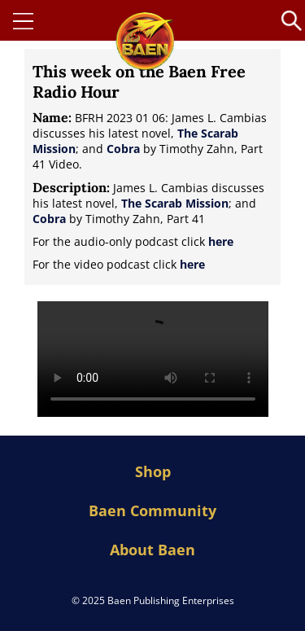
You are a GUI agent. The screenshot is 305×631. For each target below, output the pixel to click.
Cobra (123, 148)
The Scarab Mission (175, 203)
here (220, 241)
